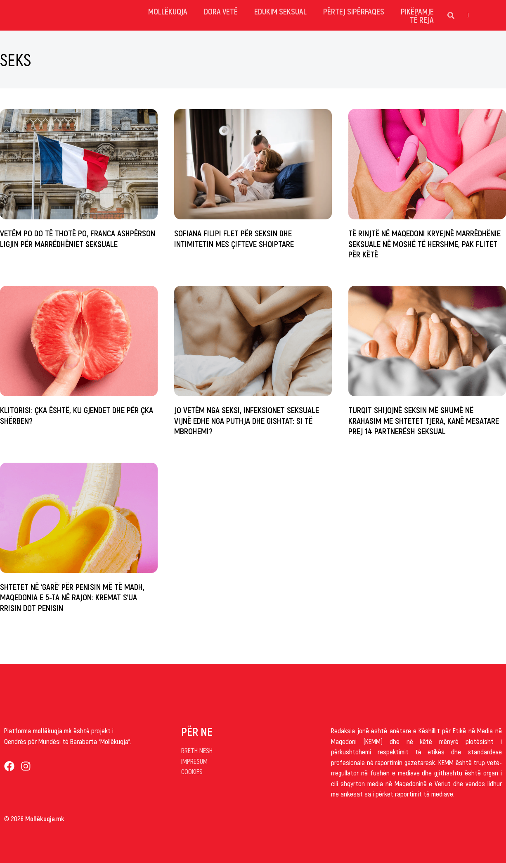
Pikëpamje (417, 11)
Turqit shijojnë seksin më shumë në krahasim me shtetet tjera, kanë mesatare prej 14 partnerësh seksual (423, 419)
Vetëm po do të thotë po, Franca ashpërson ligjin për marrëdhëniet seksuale (77, 238)
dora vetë (221, 11)
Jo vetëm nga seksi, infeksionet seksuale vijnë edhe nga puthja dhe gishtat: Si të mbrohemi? (246, 419)
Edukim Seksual (280, 11)
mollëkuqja (167, 11)
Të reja (422, 19)
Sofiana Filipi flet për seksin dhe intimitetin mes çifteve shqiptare (234, 238)
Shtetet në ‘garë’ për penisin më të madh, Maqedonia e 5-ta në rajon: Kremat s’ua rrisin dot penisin (72, 596)
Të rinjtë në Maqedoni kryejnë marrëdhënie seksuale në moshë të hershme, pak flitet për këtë (424, 243)
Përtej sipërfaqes (353, 11)
